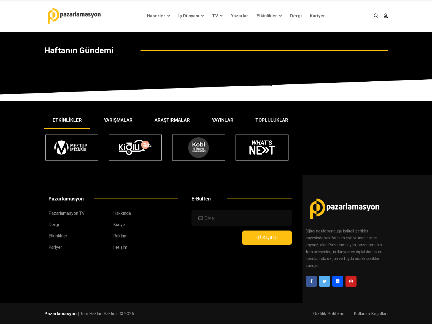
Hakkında (122, 213)
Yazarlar (239, 15)
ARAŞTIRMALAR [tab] (172, 120)
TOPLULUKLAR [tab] (271, 120)
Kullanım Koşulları (371, 313)
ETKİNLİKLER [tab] (67, 120)
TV (217, 15)
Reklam (120, 236)
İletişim (120, 247)
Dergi (296, 15)
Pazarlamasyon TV (66, 213)
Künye (119, 224)
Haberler (158, 15)
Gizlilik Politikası (329, 313)
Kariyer (317, 15)
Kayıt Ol (266, 237)
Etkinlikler (269, 15)
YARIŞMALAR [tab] (118, 120)
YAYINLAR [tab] (222, 120)
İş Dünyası (191, 15)
